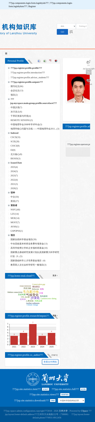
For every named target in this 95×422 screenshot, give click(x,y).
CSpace (84, 411)
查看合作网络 (50, 362)
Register (32, 6)
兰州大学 (63, 411)
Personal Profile (16, 60)
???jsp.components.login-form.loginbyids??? (29, 3)
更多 (55, 276)
